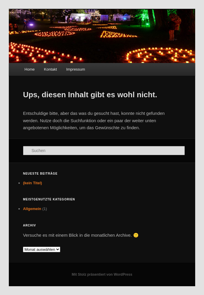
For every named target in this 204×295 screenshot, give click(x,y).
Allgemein (32, 209)
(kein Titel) (32, 183)
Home (29, 69)
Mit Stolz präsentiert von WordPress (102, 274)
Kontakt (50, 69)
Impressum (75, 69)
